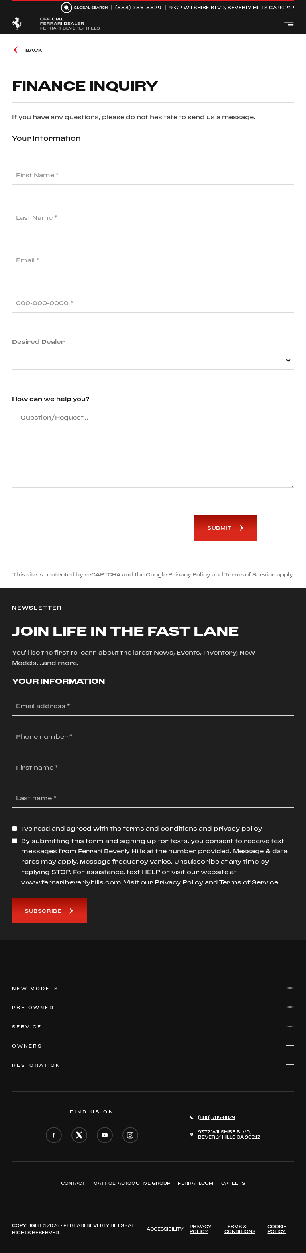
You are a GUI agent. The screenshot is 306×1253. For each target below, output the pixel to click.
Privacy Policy (189, 574)
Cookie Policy (276, 1229)
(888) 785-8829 (138, 7)
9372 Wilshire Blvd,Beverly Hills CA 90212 (229, 1134)
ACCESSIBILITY (165, 1229)
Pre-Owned (153, 1007)
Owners (153, 1045)
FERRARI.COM (195, 1183)
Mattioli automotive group (131, 1183)
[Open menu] (289, 24)
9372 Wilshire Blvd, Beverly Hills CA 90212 (231, 7)
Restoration (153, 1064)
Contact (73, 1183)
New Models (153, 988)
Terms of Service (249, 574)
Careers (233, 1183)
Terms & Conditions (239, 1229)
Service (153, 1026)
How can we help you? (51, 398)
